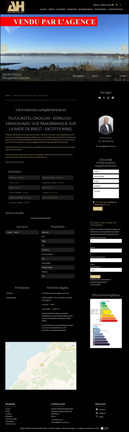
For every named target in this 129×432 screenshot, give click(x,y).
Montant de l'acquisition (98, 238)
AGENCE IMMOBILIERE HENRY (62, 409)
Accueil (7, 95)
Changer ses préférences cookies (88, 428)
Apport (92, 247)
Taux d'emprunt (95, 267)
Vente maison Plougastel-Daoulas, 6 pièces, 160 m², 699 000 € (31, 95)
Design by (104, 428)
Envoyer (97, 208)
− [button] (7, 347)
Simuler (95, 276)
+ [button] (7, 344)
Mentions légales (54, 428)
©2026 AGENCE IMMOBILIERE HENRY (33, 428)
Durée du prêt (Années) (97, 257)
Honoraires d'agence (69, 428)
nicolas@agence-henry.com (107, 146)
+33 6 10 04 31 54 (107, 141)
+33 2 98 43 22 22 (57, 420)
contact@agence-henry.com (60, 422)
